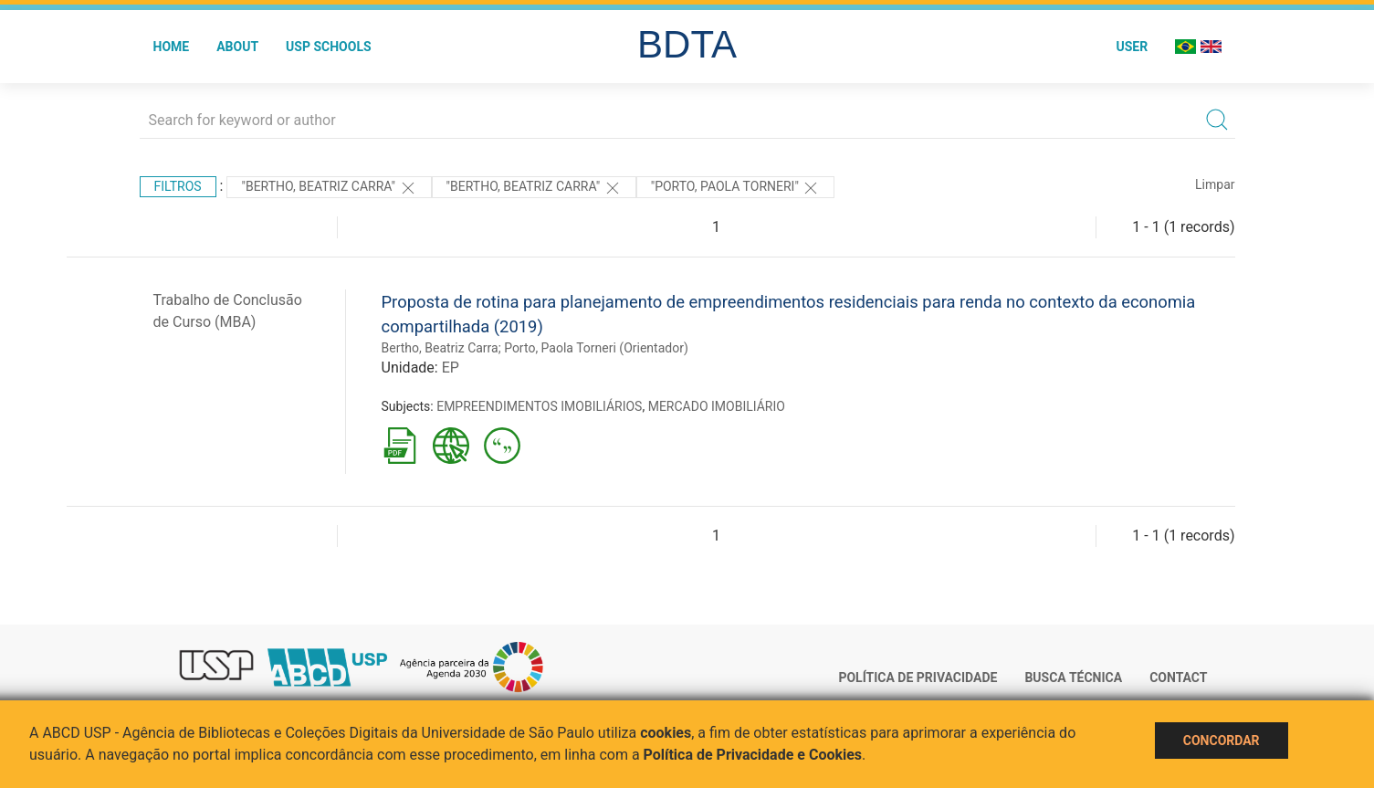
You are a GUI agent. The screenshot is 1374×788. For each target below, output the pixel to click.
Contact (1178, 677)
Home (171, 46)
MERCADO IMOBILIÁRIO (716, 406)
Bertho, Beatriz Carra (440, 348)
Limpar (1214, 184)
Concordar (1221, 740)
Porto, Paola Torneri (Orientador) (596, 348)
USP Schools (329, 46)
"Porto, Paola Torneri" (736, 188)
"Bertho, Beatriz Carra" (328, 188)
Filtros (178, 186)
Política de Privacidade (917, 677)
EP (450, 367)
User (1132, 46)
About (237, 46)
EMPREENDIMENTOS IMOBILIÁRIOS (539, 406)
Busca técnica (1073, 677)
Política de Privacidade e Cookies (753, 754)
